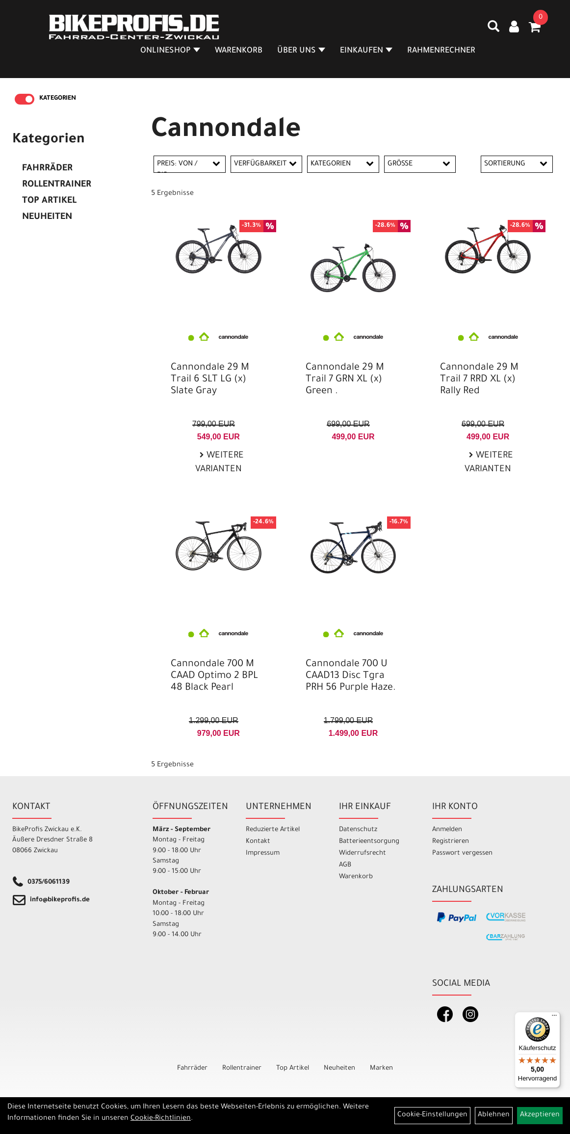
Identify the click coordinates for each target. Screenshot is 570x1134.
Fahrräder (47, 169)
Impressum (263, 853)
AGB (345, 865)
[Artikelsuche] (493, 30)
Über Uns (301, 51)
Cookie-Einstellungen (432, 1115)
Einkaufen (366, 51)
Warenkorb (238, 51)
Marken (381, 1068)
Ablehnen (494, 1115)
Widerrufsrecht (362, 853)
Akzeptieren (540, 1115)
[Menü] (554, 1018)
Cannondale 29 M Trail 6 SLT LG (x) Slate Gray (210, 380)
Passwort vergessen (462, 853)
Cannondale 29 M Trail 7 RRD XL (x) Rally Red (479, 380)
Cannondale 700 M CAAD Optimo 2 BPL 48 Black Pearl (214, 676)
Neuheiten (47, 217)
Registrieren (450, 841)
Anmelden (447, 830)
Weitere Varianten (219, 463)
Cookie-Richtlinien (160, 1119)
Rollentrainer (56, 185)
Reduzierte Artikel (273, 830)
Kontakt (258, 841)
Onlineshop (170, 51)
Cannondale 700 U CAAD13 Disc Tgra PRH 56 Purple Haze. (351, 676)
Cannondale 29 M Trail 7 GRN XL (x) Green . (345, 380)
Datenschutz (358, 830)
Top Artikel (49, 201)
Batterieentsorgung (369, 841)
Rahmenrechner (441, 51)
